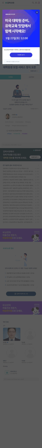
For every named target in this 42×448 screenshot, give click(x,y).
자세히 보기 (21, 55)
